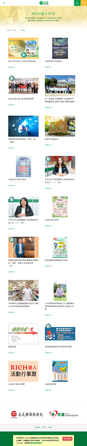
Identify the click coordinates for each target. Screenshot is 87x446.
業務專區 (77, 3)
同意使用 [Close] (67, 439)
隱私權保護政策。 (37, 443)
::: (0, 7)
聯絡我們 (84, 3)
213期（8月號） (11, 30)
